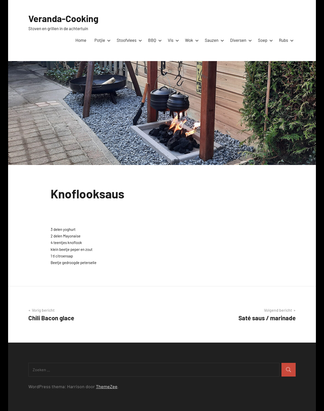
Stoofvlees (128, 40)
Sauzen (213, 40)
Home (80, 40)
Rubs (285, 40)
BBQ (154, 40)
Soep (264, 40)
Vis (172, 40)
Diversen (240, 40)
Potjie (101, 40)
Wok (191, 40)
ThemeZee (106, 386)
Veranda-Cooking (63, 18)
